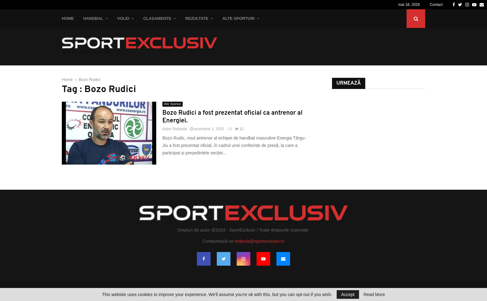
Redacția (179, 129)
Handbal (93, 18)
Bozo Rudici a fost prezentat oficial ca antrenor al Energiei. (232, 117)
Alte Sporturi (238, 18)
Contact (436, 4)
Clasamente (157, 18)
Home (68, 18)
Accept (348, 294)
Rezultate (196, 18)
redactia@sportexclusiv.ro (259, 241)
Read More (374, 294)
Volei (123, 18)
